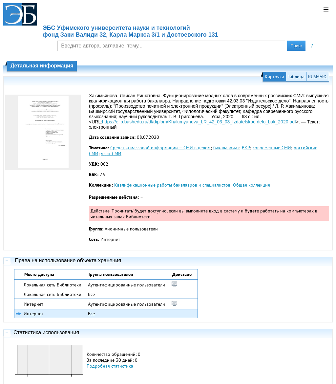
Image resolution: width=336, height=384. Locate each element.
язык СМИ (111, 153)
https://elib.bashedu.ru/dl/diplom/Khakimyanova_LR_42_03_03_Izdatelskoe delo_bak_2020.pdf (199, 121)
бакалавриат (226, 148)
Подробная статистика (110, 366)
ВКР (246, 148)
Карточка (274, 77)
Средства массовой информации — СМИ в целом (160, 148)
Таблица (296, 77)
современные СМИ (272, 148)
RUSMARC (317, 77)
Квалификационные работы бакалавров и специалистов (172, 185)
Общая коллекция (251, 185)
